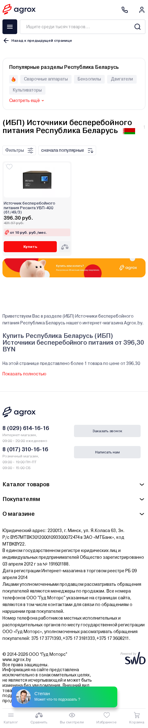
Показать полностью (24, 373)
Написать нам (107, 452)
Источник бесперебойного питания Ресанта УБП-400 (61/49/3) (29, 207)
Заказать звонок (107, 431)
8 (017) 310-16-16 (25, 449)
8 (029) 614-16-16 (25, 428)
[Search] (137, 26)
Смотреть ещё (24, 100)
